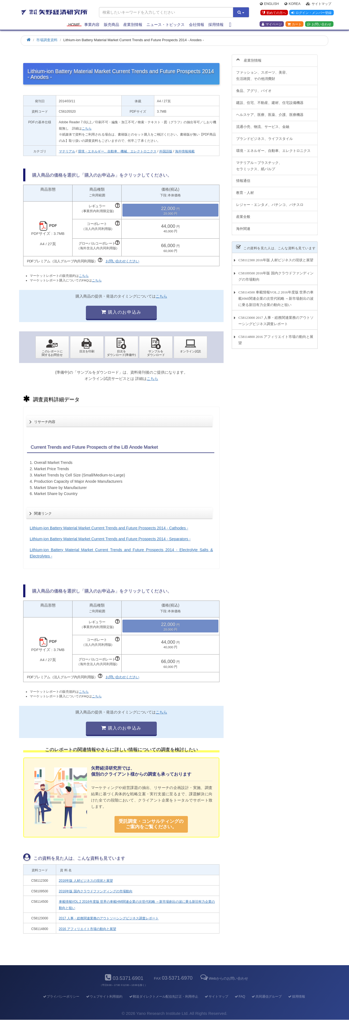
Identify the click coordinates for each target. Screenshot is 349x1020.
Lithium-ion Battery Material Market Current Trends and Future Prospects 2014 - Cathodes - (109, 528)
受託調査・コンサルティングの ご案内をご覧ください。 (151, 824)
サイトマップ (318, 4)
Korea (292, 4)
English (269, 4)
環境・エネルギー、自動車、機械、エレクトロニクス (117, 151)
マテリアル (67, 151)
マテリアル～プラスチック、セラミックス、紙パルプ (259, 162)
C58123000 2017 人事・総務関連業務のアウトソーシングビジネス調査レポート (275, 318)
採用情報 (216, 25)
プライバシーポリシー (61, 996)
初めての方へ (273, 13)
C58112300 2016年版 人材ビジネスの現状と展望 (275, 257)
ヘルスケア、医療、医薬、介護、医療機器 (269, 111)
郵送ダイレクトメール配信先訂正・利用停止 (163, 996)
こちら (87, 128)
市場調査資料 (47, 40)
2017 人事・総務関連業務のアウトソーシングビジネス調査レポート (109, 918)
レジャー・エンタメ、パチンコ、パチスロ (269, 202)
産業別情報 (132, 25)
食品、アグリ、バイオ (254, 88)
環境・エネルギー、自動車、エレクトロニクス (273, 147)
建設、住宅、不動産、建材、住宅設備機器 (269, 100)
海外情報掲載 (185, 151)
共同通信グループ (266, 996)
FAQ (239, 996)
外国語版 (165, 151)
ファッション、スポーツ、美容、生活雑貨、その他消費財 (262, 72)
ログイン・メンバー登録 (311, 13)
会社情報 (196, 25)
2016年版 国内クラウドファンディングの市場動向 (96, 891)
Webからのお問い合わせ (223, 978)
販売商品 (111, 25)
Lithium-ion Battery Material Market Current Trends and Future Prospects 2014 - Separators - (110, 539)
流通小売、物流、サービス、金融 (262, 123)
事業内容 (92, 25)
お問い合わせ (319, 25)
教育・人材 (245, 190)
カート (294, 25)
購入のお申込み (121, 312)
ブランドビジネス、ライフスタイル (264, 135)
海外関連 (243, 226)
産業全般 (243, 214)
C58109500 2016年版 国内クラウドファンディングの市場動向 (275, 273)
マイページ (272, 25)
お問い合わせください (122, 261)
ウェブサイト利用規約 (104, 996)
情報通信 (243, 178)
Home (74, 25)
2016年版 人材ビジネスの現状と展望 (86, 881)
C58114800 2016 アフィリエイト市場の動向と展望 (275, 337)
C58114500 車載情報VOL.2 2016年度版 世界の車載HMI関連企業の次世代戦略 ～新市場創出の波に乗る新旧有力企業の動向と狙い (276, 295)
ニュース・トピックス (165, 25)
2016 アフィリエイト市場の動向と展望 (87, 929)
